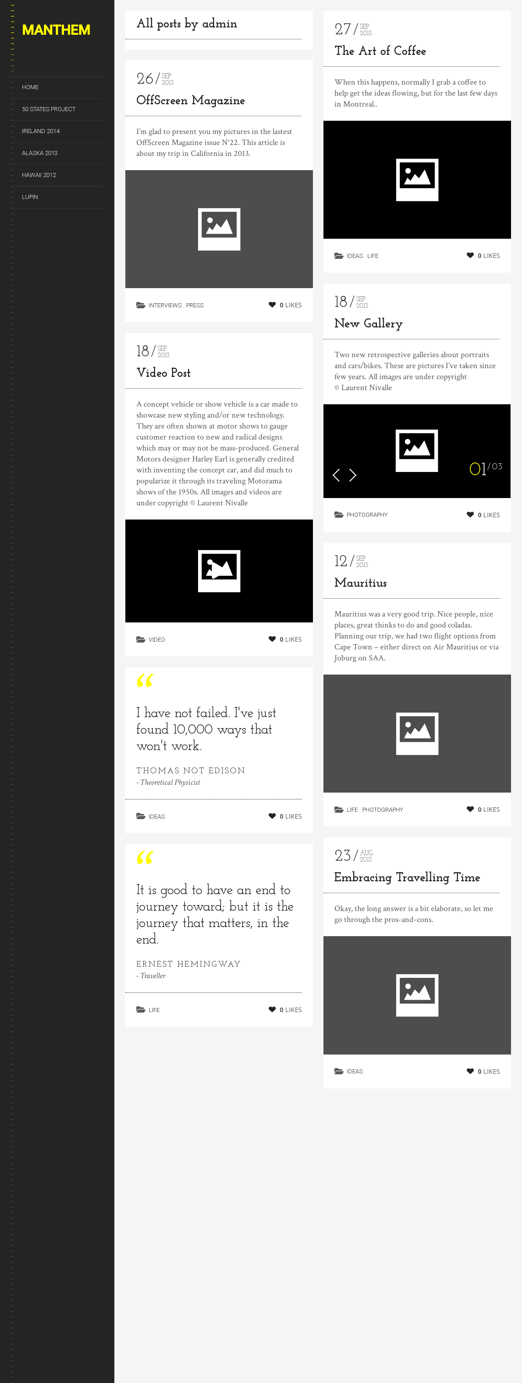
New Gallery (368, 324)
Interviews (165, 305)
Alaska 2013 (40, 153)
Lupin (30, 196)
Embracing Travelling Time (407, 894)
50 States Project (48, 109)
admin (219, 24)
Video (157, 639)
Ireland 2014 (40, 131)
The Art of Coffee (380, 52)
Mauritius (360, 585)
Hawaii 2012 (39, 175)
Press (195, 305)
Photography (367, 514)
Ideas (157, 826)
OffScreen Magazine (190, 101)
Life (372, 255)
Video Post (163, 374)
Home (30, 87)
